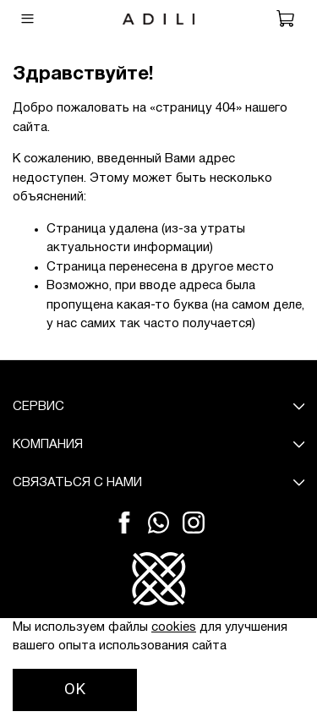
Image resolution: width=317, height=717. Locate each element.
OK (74, 689)
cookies (173, 627)
